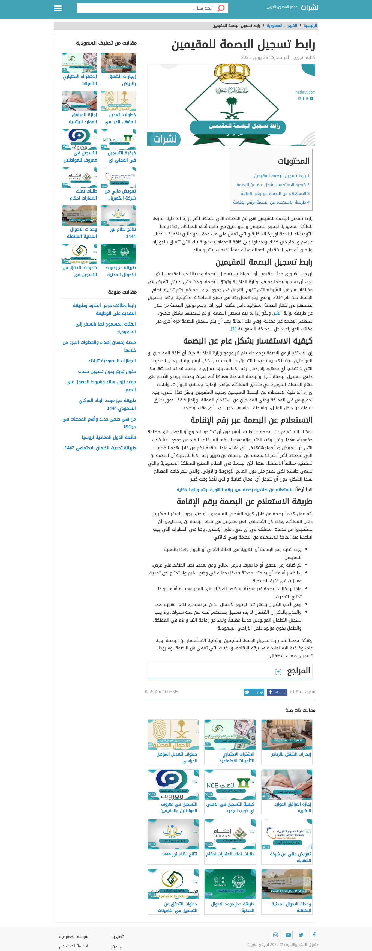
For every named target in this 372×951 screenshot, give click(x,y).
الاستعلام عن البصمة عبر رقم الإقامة (275, 193)
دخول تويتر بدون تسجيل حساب (107, 372)
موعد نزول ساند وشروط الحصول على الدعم (101, 386)
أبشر (278, 313)
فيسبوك (276, 692)
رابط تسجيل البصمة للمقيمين (282, 176)
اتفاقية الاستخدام (73, 946)
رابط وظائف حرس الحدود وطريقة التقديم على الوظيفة (104, 310)
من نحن (118, 946)
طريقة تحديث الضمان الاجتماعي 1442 (100, 448)
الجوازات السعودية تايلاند (112, 361)
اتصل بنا (118, 936)
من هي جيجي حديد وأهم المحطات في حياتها (99, 423)
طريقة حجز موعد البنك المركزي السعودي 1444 (107, 405)
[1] (234, 329)
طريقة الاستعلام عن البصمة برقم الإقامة (271, 202)
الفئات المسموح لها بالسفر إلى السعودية (106, 328)
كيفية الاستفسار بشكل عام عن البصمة (273, 185)
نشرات (309, 8)
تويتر (253, 692)
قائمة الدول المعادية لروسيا (109, 438)
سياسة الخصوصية (73, 936)
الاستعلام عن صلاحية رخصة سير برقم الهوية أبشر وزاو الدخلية (235, 489)
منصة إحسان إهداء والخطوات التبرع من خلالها (99, 346)
